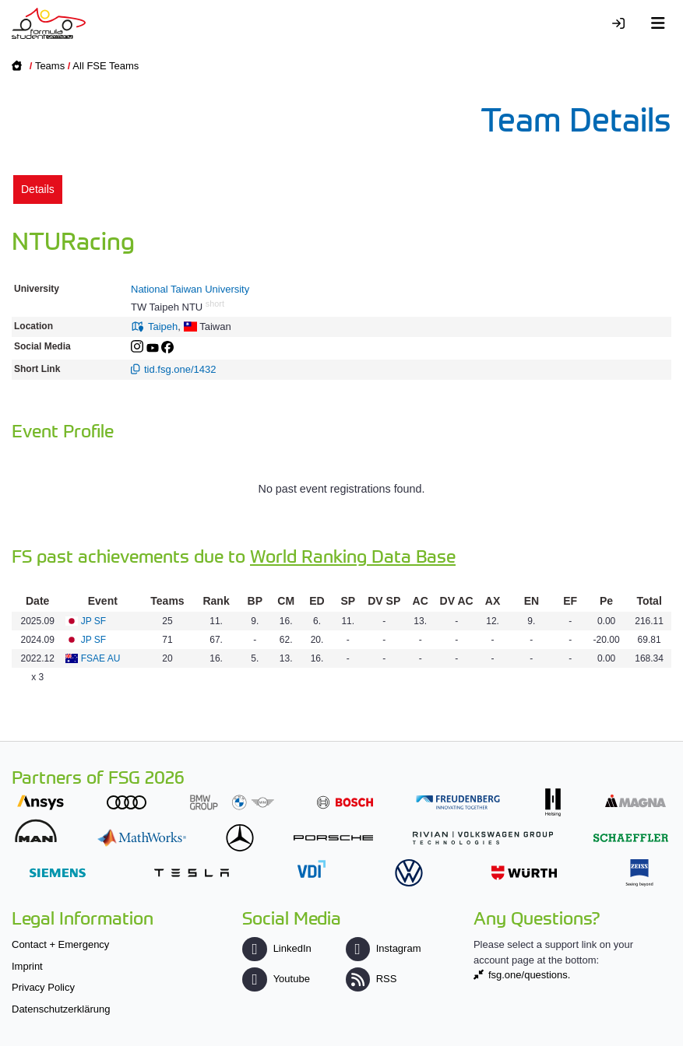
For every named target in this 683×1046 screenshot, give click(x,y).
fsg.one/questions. (529, 975)
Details (38, 189)
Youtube (275, 979)
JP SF (93, 621)
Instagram (383, 948)
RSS (371, 979)
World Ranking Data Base (353, 555)
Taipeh (163, 326)
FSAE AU (101, 658)
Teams (50, 66)
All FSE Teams (105, 66)
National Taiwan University (190, 289)
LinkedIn (276, 948)
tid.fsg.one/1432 (180, 369)
